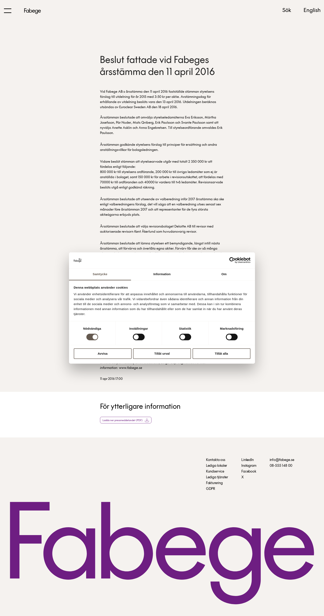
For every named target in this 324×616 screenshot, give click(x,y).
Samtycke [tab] (100, 274)
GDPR (210, 489)
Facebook (248, 472)
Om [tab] (223, 274)
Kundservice (215, 472)
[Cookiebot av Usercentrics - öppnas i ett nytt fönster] (232, 260)
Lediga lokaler (216, 466)
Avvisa (103, 353)
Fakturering (214, 483)
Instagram (248, 466)
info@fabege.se (282, 460)
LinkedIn (247, 460)
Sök (286, 10)
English (312, 10)
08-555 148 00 (281, 466)
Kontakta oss (215, 460)
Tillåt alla (221, 353)
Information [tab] (162, 274)
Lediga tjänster (217, 477)
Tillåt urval (162, 353)
